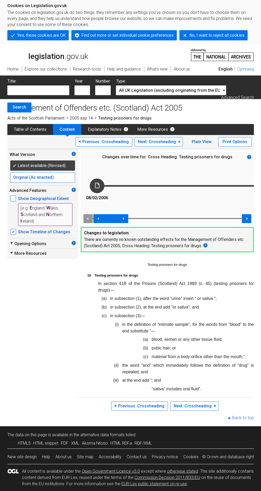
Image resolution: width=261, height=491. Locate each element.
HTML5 (24, 443)
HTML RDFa (121, 443)
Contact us (137, 456)
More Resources (152, 129)
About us (63, 456)
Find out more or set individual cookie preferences (127, 35)
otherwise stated (182, 471)
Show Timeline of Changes (44, 231)
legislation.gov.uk (47, 54)
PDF (64, 443)
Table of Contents (30, 129)
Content (67, 129)
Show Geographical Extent (43, 198)
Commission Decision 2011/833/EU (167, 477)
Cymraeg (245, 69)
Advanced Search (237, 97)
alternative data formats (102, 434)
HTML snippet (45, 443)
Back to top (243, 417)
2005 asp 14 (81, 118)
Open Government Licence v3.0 (111, 471)
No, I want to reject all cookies (216, 35)
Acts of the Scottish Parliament (36, 118)
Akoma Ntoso (95, 443)
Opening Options (27, 243)
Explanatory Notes (104, 129)
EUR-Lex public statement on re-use (154, 483)
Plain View (201, 141)
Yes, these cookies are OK (41, 35)
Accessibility (110, 456)
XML (75, 443)
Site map (85, 456)
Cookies (191, 456)
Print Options (234, 141)
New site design (22, 456)
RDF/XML (143, 443)
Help (46, 456)
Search (19, 107)
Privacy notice (165, 456)
